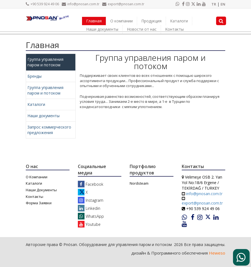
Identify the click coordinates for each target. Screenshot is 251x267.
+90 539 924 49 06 (42, 4)
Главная (94, 20)
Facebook (90, 184)
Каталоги (179, 20)
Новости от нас (142, 29)
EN (223, 4)
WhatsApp (91, 216)
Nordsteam (139, 183)
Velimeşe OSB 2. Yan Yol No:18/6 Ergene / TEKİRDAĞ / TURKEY (202, 182)
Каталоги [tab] (36, 104)
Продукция (151, 20)
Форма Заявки (39, 202)
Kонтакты (174, 29)
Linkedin (89, 208)
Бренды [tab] (34, 76)
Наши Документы (41, 189)
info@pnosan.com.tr (80, 4)
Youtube (89, 224)
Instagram (90, 200)
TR (213, 4)
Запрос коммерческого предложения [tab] (49, 129)
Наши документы (102, 29)
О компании (121, 20)
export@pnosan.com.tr (123, 4)
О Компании (36, 176)
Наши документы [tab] (43, 115)
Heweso (217, 253)
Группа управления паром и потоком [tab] (45, 62)
